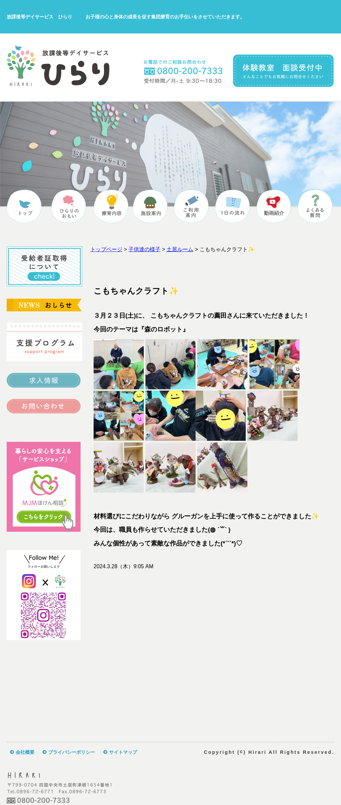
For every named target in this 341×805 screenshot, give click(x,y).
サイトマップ (123, 752)
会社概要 (25, 752)
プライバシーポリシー (71, 752)
